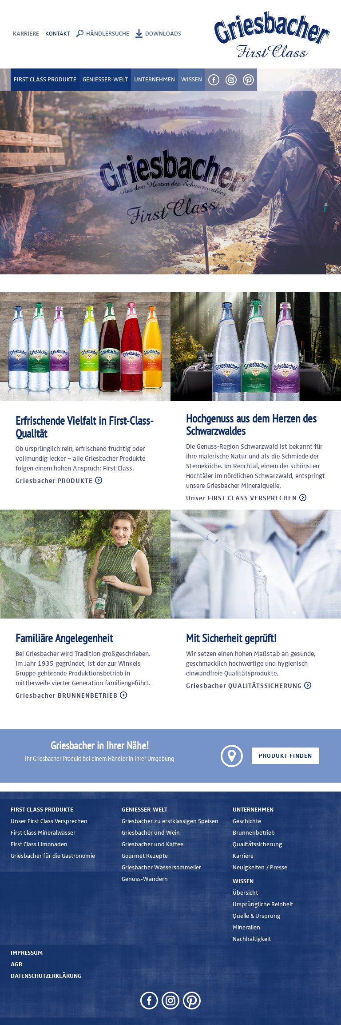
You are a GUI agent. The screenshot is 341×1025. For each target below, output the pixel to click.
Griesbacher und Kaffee (152, 844)
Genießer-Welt (144, 810)
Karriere (26, 34)
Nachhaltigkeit (252, 939)
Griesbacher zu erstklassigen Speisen (170, 821)
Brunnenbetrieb (254, 833)
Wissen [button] (191, 79)
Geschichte (247, 821)
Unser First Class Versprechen (49, 821)
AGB (16, 964)
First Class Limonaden (39, 844)
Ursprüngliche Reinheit (263, 904)
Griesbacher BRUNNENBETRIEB (67, 695)
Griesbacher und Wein (151, 833)
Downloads (163, 34)
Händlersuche (107, 34)
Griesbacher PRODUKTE (54, 481)
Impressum (27, 953)
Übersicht (245, 893)
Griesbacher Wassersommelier (161, 867)
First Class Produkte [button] (45, 79)
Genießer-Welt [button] (105, 79)
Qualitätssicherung (257, 844)
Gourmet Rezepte (145, 856)
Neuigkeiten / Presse (260, 867)
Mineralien (246, 928)
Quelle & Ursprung (257, 916)
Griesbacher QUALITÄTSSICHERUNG (244, 686)
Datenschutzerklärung (46, 976)
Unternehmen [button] (154, 79)
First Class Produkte (42, 810)
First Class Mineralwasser (43, 833)
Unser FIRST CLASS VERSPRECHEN (241, 498)
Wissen (243, 881)
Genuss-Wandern (145, 879)
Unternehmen (253, 810)
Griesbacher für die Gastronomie (53, 856)
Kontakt (57, 34)
